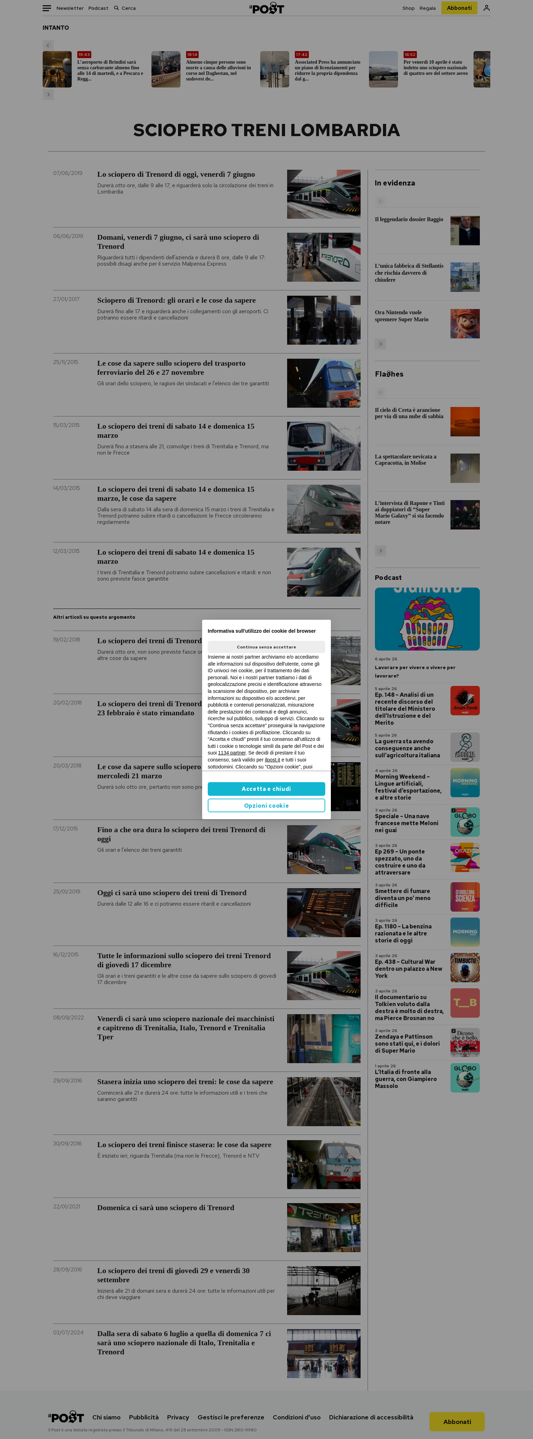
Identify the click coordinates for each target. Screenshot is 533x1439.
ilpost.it (272, 760)
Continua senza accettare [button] (266, 647)
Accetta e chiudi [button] (266, 789)
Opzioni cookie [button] (266, 805)
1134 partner (232, 753)
